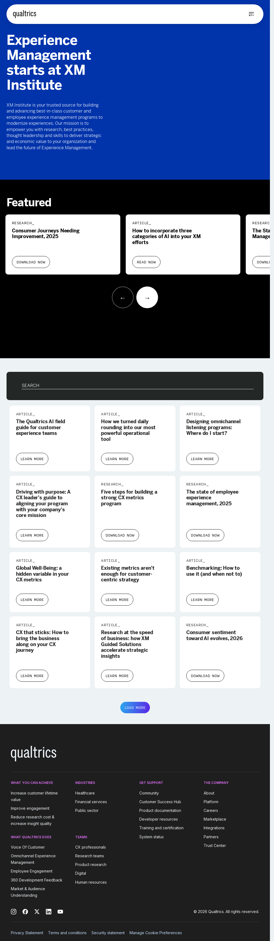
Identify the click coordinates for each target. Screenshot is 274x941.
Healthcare (85, 793)
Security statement (108, 932)
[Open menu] (251, 14)
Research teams (89, 855)
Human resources (91, 882)
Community (149, 793)
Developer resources (158, 819)
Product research (90, 864)
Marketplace (215, 819)
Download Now (31, 262)
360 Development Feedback (36, 880)
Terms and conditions (67, 932)
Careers (211, 810)
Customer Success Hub (160, 801)
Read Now (146, 262)
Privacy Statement (27, 932)
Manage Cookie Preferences (156, 932)
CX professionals (90, 847)
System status (151, 836)
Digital (80, 873)
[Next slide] (147, 297)
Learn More (32, 459)
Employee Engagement (31, 871)
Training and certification (161, 828)
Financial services (91, 801)
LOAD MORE (135, 707)
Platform (211, 801)
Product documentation (160, 810)
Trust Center (215, 845)
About (209, 793)
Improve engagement (30, 808)
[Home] (24, 14)
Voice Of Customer (28, 847)
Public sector (87, 810)
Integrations (214, 828)
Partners (211, 836)
